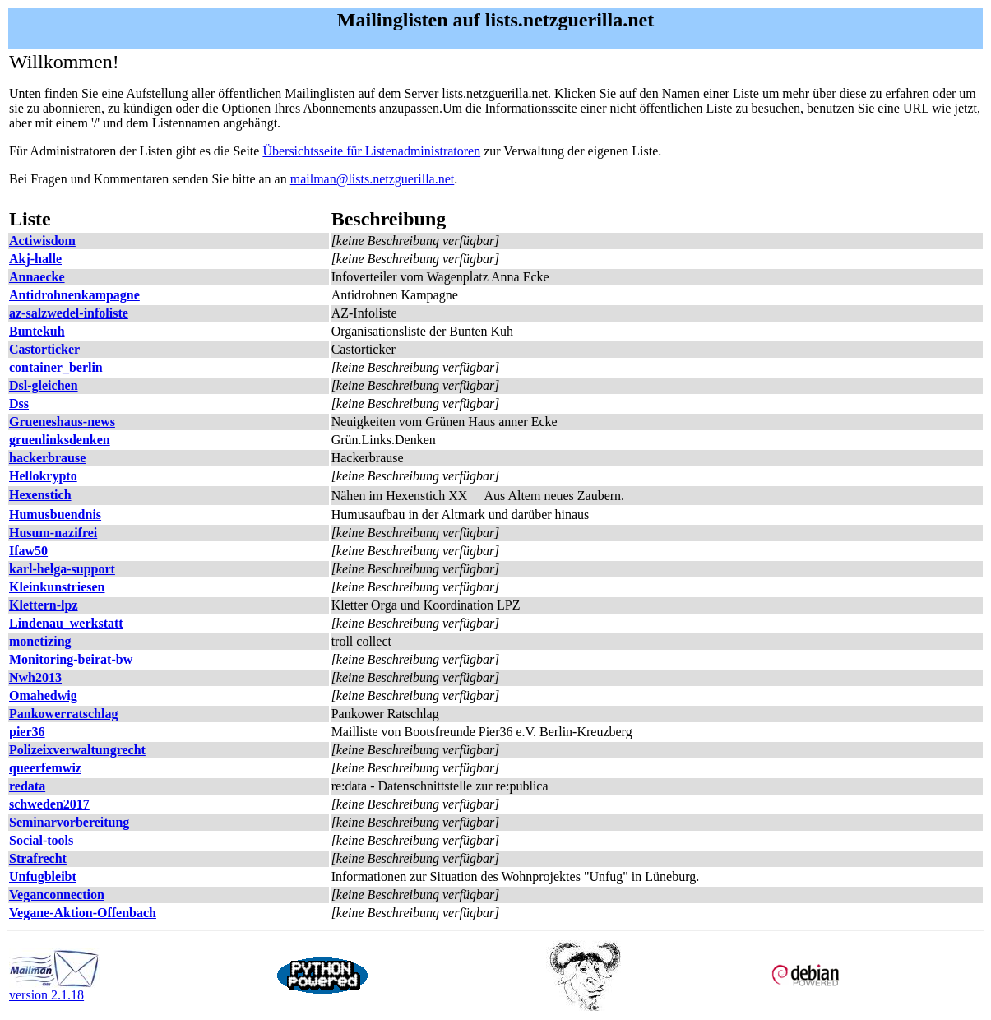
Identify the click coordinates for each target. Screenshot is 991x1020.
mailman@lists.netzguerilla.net (372, 179)
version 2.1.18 (54, 989)
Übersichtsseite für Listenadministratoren (371, 151)
